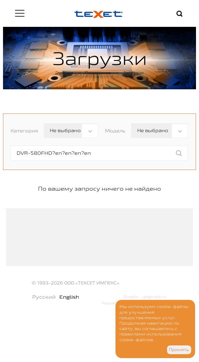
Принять (179, 349)
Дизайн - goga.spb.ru (145, 296)
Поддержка (98, 72)
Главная (64, 72)
